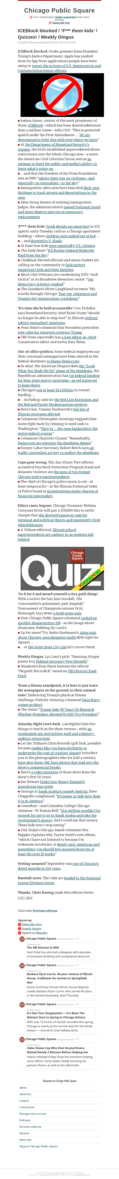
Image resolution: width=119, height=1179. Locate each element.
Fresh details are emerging (67, 227)
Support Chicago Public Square (38, 1146)
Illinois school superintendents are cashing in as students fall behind (56, 535)
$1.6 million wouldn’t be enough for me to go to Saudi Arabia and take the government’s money (59, 815)
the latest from (47, 647)
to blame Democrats (63, 361)
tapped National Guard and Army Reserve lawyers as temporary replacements (59, 212)
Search (31, 928)
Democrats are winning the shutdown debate (54, 443)
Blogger (80, 1173)
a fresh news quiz (67, 613)
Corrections (26, 1107)
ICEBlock (35, 125)
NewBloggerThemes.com (82, 1175)
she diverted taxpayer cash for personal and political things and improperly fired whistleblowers (59, 520)
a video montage (44, 772)
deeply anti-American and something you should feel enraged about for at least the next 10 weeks (58, 849)
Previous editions (45, 910)
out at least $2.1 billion (55, 390)
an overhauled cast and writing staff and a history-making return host (56, 734)
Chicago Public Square (59, 10)
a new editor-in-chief (79, 337)
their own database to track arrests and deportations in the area (58, 193)
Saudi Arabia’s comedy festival (63, 791)
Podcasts (25, 1120)
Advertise (25, 1094)
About (22, 1087)
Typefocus (43, 1175)
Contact (24, 1100)
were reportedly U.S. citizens (72, 246)
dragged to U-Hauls (46, 241)
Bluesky (41, 933)
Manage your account (32, 1113)
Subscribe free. (32, 924)
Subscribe (25, 1139)
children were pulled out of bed (71, 236)
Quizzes (24, 1133)
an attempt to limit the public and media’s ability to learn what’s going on (57, 164)
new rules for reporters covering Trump (50, 332)
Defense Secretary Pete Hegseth (61, 662)
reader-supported (65, 17)
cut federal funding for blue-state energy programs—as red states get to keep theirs (59, 380)
